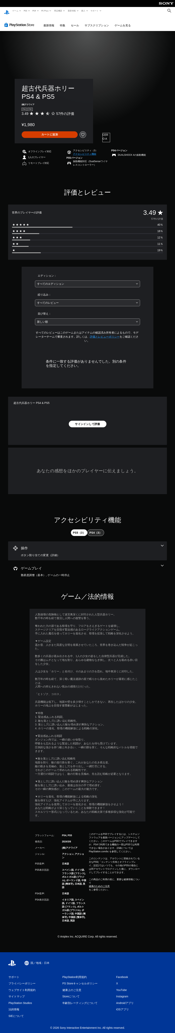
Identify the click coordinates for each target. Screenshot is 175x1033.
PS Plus (45, 10)
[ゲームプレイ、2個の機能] (87, 567)
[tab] (79, 529)
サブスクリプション (97, 21)
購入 (83, 10)
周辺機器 (58, 10)
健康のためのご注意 (99, 882)
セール (75, 21)
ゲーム (15, 10)
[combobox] (87, 280)
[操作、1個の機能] (87, 547)
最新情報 (72, 10)
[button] (84, 150)
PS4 (34, 10)
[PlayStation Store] (20, 21)
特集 (62, 21)
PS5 (25, 10)
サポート (95, 10)
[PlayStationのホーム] (6, 11)
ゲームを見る (123, 21)
